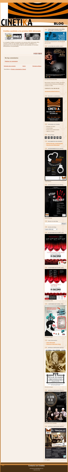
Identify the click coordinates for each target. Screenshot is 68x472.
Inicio (24, 66)
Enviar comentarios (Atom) (18, 69)
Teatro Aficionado (50, 342)
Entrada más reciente (10, 66)
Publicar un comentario (11, 61)
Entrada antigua (37, 66)
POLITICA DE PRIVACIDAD (53, 145)
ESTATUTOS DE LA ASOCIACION (54, 143)
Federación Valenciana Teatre (53, 344)
